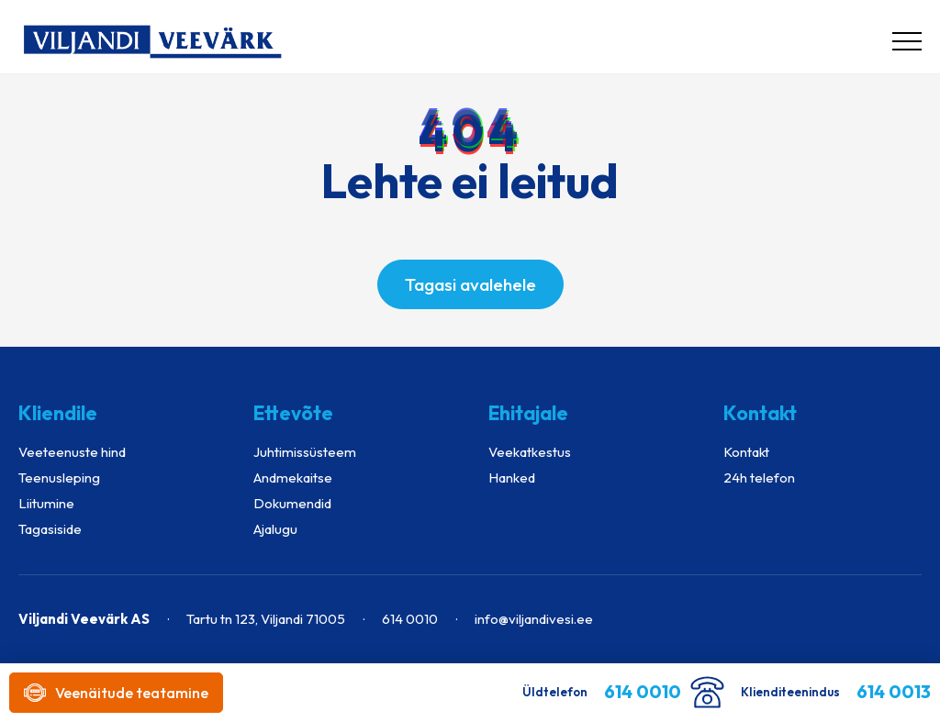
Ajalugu (275, 529)
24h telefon (759, 477)
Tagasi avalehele (470, 284)
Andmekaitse (292, 477)
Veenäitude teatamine (116, 692)
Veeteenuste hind (72, 452)
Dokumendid (292, 503)
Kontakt (746, 452)
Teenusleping (59, 477)
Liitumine (46, 503)
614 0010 (410, 619)
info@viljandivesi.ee (534, 619)
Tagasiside (50, 529)
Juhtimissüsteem (304, 452)
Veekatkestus (529, 452)
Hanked (511, 477)
